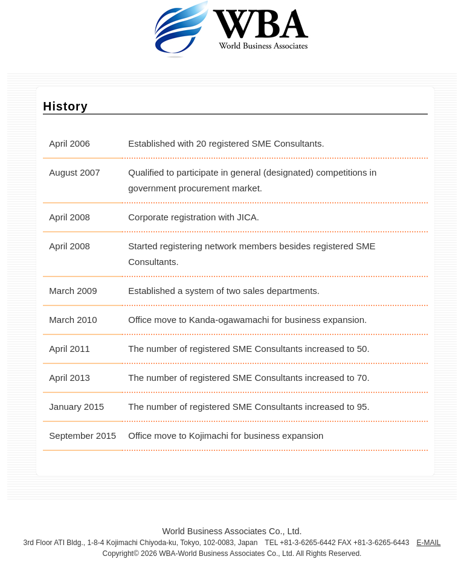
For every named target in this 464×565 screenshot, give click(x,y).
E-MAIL (428, 542)
